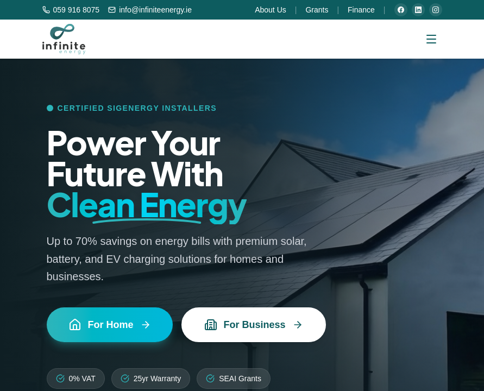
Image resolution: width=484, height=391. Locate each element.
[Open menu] (431, 39)
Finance (361, 9)
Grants (316, 9)
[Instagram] (435, 9)
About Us (270, 9)
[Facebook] (400, 9)
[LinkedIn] (418, 9)
